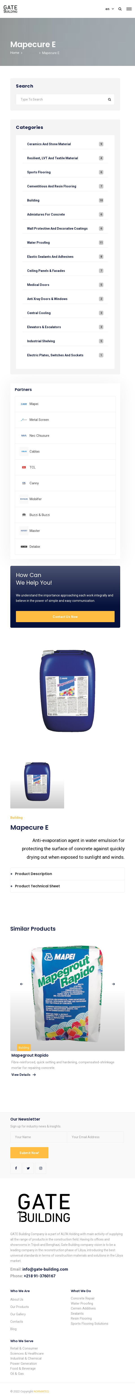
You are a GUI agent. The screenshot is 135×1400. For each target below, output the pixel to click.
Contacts (16, 1321)
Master (35, 531)
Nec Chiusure (39, 436)
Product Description (33, 873)
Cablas (35, 451)
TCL (33, 467)
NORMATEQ (41, 1391)
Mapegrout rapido (29, 1055)
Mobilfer (36, 499)
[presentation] (21, 984)
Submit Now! (29, 1153)
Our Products (19, 1307)
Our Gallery (18, 1314)
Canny (34, 483)
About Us (16, 1299)
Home (14, 53)
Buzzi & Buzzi (40, 515)
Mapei (34, 404)
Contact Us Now (65, 617)
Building (24, 1047)
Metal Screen (39, 420)
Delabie (35, 547)
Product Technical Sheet (37, 886)
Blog (13, 1329)
